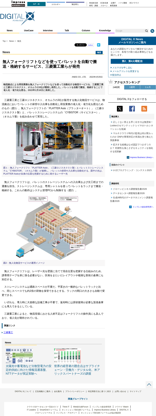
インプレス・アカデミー (66, 413)
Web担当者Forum (80, 407)
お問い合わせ (120, 391)
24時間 (116, 87)
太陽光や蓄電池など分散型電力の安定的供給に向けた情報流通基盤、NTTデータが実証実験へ (28, 369)
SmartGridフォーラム (49, 410)
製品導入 (75, 4)
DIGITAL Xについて (23, 391)
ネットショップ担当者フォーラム (76, 410)
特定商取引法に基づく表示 (99, 391)
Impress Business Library (105, 410)
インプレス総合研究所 (101, 407)
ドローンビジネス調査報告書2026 (130, 189)
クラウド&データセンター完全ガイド (43, 407)
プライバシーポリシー (74, 391)
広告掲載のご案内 (42, 391)
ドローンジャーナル (43, 413)
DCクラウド (134, 3)
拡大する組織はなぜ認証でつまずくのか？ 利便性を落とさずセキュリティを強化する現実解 (131, 148)
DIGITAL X (124, 410)
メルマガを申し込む (122, 67)
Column (86, 30)
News (10, 30)
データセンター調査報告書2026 (129, 193)
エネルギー (55, 4)
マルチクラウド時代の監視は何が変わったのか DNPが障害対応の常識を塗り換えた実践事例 (131, 137)
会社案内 (58, 391)
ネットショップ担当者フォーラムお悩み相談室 (101, 413)
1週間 (132, 87)
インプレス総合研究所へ (142, 207)
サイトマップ (135, 391)
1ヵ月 (148, 87)
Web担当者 (93, 3)
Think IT (65, 407)
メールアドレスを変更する (125, 71)
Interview (48, 30)
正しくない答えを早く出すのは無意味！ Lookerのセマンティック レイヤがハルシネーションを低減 (131, 125)
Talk (67, 30)
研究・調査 (93, 6)
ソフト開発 (122, 3)
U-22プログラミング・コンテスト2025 (132, 170)
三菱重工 (8, 332)
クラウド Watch (122, 407)
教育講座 (113, 6)
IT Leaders (31, 410)
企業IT (113, 3)
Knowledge (105, 30)
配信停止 (116, 75)
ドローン (104, 6)
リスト (90, 45)
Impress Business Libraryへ (141, 157)
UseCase (28, 30)
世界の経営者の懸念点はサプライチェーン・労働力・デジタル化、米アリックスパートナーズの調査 (77, 369)
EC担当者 (104, 3)
